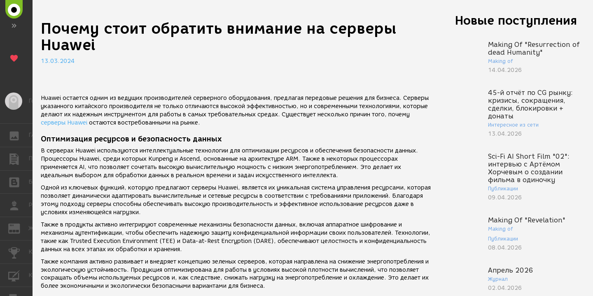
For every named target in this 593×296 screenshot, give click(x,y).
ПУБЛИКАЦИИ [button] (18, 158)
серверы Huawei (64, 122)
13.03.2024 (58, 61)
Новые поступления (516, 20)
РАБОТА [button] (18, 205)
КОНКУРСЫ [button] (18, 252)
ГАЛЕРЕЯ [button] (18, 135)
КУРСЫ (18, 275)
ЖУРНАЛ (18, 228)
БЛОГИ (18, 181)
